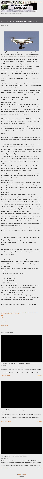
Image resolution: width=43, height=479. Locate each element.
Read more (39, 375)
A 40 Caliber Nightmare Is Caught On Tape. (13, 410)
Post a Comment (4, 325)
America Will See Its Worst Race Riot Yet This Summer (15, 363)
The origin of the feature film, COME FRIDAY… (14, 456)
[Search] (38, 2)
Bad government (8, 312)
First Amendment (5, 313)
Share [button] (2, 317)
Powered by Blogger (21, 474)
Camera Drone (22, 312)
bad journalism (15, 312)
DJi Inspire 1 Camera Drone (31, 312)
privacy (10, 313)
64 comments (8, 421)
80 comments (8, 375)
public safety (16, 313)
